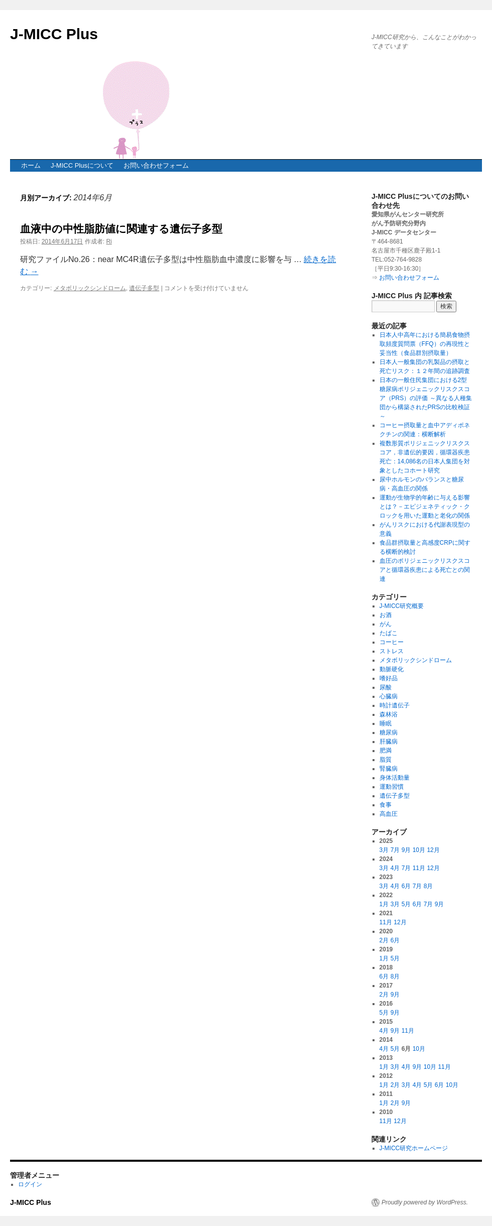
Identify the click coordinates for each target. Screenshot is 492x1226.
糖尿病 (389, 732)
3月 (384, 849)
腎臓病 (389, 768)
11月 (419, 868)
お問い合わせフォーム (156, 165)
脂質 (386, 759)
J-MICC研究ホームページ (414, 1148)
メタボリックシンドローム (90, 288)
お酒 (386, 615)
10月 (419, 849)
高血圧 (389, 813)
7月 (395, 849)
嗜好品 (389, 678)
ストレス (392, 651)
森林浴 (389, 714)
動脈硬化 (392, 669)
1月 (384, 904)
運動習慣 (392, 786)
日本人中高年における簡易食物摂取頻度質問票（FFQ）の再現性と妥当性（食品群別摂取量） (425, 343)
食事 (386, 804)
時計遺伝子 (395, 705)
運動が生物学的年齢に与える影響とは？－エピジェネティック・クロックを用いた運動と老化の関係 (425, 506)
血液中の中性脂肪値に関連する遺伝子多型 (121, 228)
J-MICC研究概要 (402, 605)
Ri (108, 241)
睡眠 (386, 723)
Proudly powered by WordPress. (425, 1202)
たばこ (389, 633)
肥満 (386, 750)
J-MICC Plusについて (82, 165)
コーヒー (392, 642)
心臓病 (389, 696)
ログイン (30, 1184)
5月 (406, 904)
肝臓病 (389, 741)
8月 (428, 886)
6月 (406, 886)
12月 (433, 849)
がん (386, 624)
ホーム (31, 165)
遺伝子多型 (144, 288)
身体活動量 (395, 777)
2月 (384, 940)
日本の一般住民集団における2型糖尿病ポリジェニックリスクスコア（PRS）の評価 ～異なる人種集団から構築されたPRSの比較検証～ (426, 398)
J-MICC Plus (54, 34)
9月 (406, 849)
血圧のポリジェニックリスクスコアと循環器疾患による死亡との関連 (425, 569)
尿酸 (386, 687)
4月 (395, 868)
